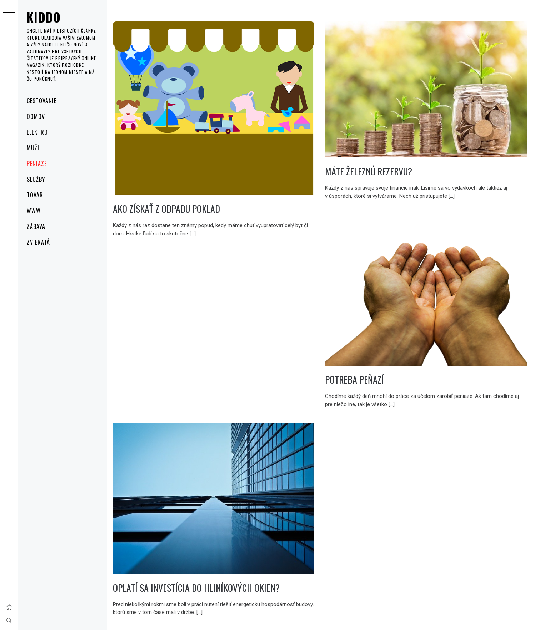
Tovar (35, 195)
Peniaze (37, 163)
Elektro (37, 132)
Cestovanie (41, 100)
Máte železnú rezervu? (382, 162)
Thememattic (265, 615)
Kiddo (44, 17)
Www (34, 210)
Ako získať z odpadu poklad (194, 197)
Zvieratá (38, 242)
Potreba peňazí (368, 360)
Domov (36, 116)
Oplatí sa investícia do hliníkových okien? (223, 558)
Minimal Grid (215, 615)
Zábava (36, 226)
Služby (36, 179)
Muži (33, 148)
